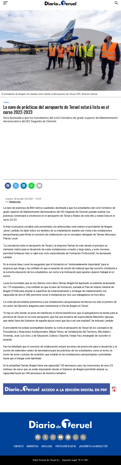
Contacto (18, 446)
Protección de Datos (65, 446)
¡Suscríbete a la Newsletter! (93, 446)
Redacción (15, 202)
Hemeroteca (32, 446)
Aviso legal (46, 446)
